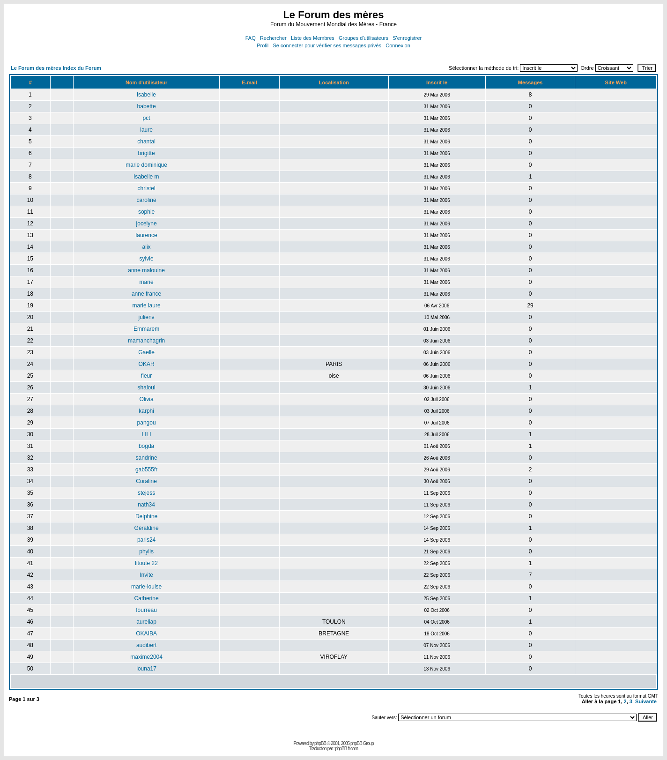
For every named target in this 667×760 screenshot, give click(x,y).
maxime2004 (146, 657)
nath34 (146, 504)
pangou (146, 422)
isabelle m (146, 176)
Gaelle (146, 352)
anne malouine (146, 270)
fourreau (146, 610)
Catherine (146, 598)
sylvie (147, 258)
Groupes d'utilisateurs (363, 38)
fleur (146, 376)
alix (146, 247)
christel (147, 188)
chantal (146, 141)
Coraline (146, 481)
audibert (146, 645)
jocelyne (146, 223)
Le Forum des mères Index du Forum (56, 68)
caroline (146, 200)
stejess (146, 493)
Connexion (397, 45)
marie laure (147, 305)
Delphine (146, 516)
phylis (146, 551)
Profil (262, 45)
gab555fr (146, 469)
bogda (146, 446)
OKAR (147, 364)
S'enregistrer (407, 38)
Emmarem (146, 329)
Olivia (147, 399)
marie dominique (146, 165)
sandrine (146, 458)
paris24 (146, 539)
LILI (146, 434)
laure (146, 130)
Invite (146, 575)
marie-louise (146, 586)
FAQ (250, 38)
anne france (146, 294)
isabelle (146, 94)
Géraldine (146, 528)
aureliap (146, 621)
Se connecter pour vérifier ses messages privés (327, 45)
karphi (146, 411)
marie (147, 282)
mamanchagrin (146, 340)
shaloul (147, 387)
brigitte (146, 153)
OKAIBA (146, 633)
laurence (146, 235)
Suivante (646, 701)
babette (146, 106)
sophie (146, 212)
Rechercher (273, 38)
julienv (147, 317)
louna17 (146, 668)
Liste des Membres (312, 38)
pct (146, 118)
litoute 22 (146, 563)
